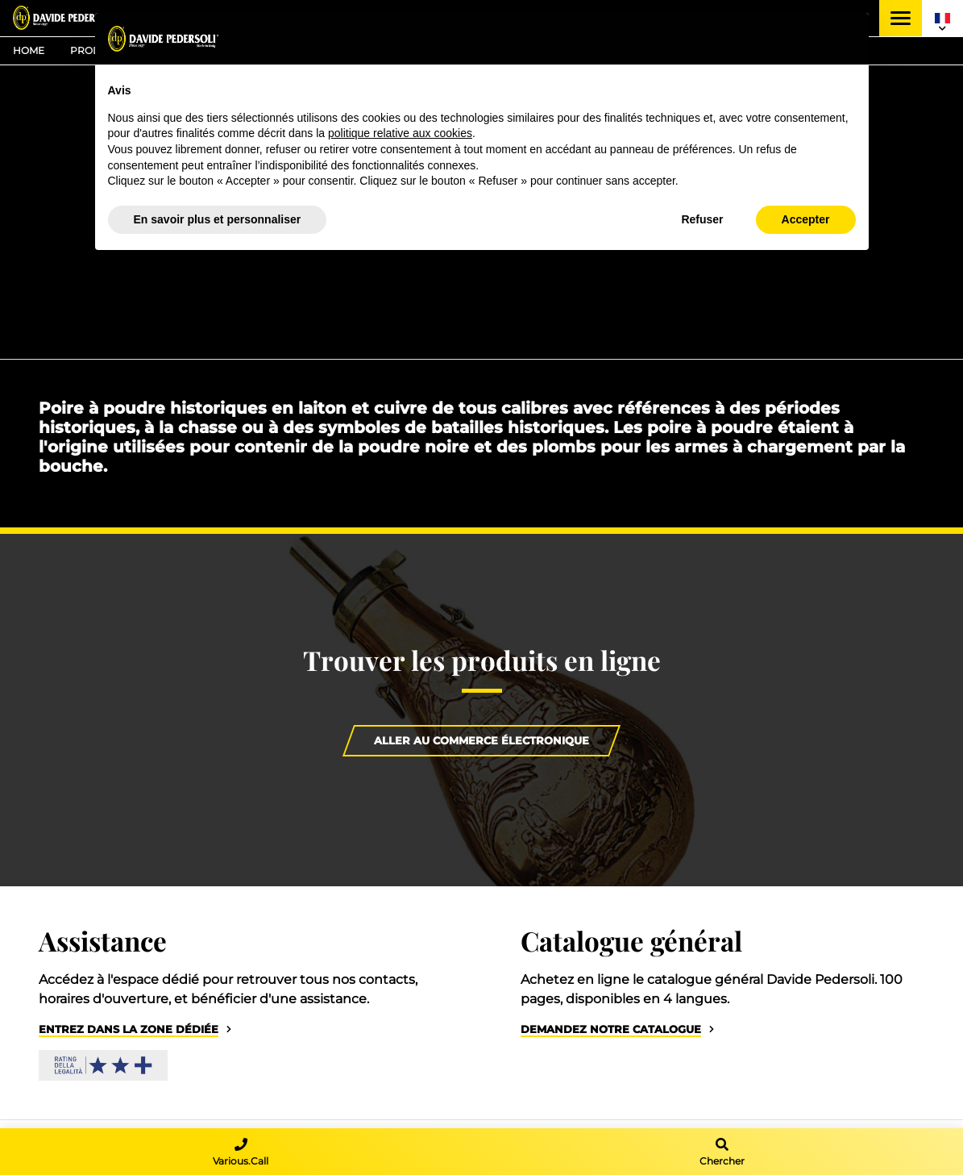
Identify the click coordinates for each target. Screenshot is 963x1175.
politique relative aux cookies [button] (400, 133)
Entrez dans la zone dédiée (128, 1029)
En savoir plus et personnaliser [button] (217, 219)
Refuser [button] (702, 219)
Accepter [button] (806, 219)
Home (28, 50)
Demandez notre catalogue (611, 1029)
